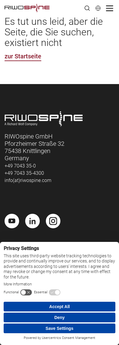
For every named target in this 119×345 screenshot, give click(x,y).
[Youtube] (12, 221)
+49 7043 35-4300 (24, 173)
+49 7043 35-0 (20, 166)
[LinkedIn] (32, 221)
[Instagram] (53, 221)
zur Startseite (23, 56)
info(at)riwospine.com (28, 180)
